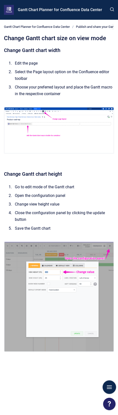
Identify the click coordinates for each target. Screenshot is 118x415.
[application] (109, 405)
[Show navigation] (109, 387)
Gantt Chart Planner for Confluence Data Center (60, 9)
